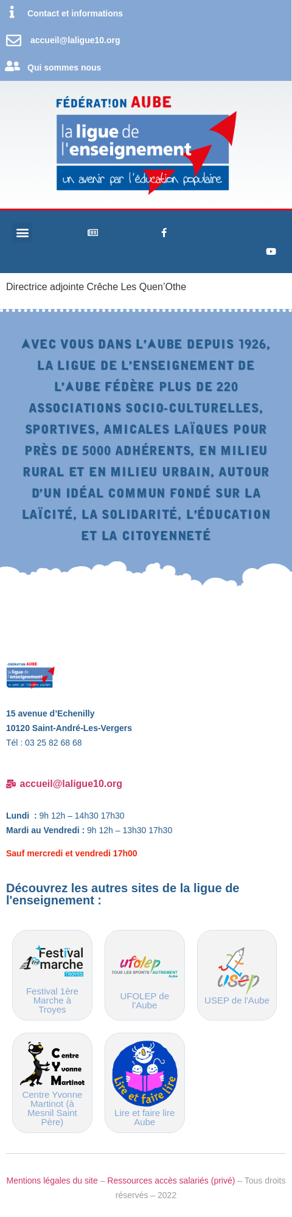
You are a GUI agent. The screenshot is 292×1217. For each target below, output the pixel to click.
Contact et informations (75, 13)
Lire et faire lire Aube (144, 1117)
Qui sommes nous (64, 67)
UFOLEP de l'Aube (144, 1000)
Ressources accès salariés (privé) (171, 1180)
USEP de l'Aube (236, 1000)
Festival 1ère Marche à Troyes (52, 1000)
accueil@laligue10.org (75, 40)
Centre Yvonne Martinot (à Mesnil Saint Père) (52, 1108)
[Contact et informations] (12, 12)
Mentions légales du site (52, 1180)
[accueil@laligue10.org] (13, 40)
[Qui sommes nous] (12, 66)
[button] (22, 233)
